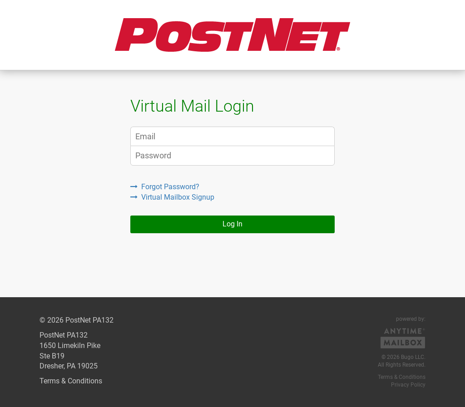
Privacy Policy (408, 385)
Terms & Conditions (71, 381)
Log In (232, 224)
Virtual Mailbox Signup (172, 197)
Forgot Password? (164, 186)
